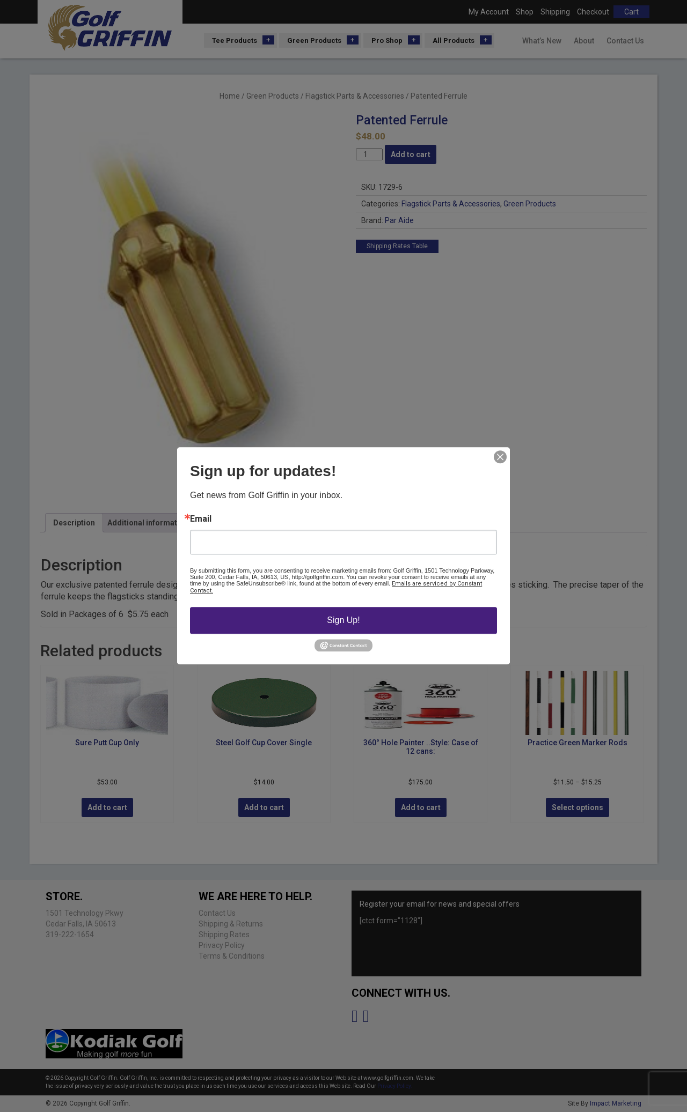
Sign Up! (343, 620)
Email (200, 519)
